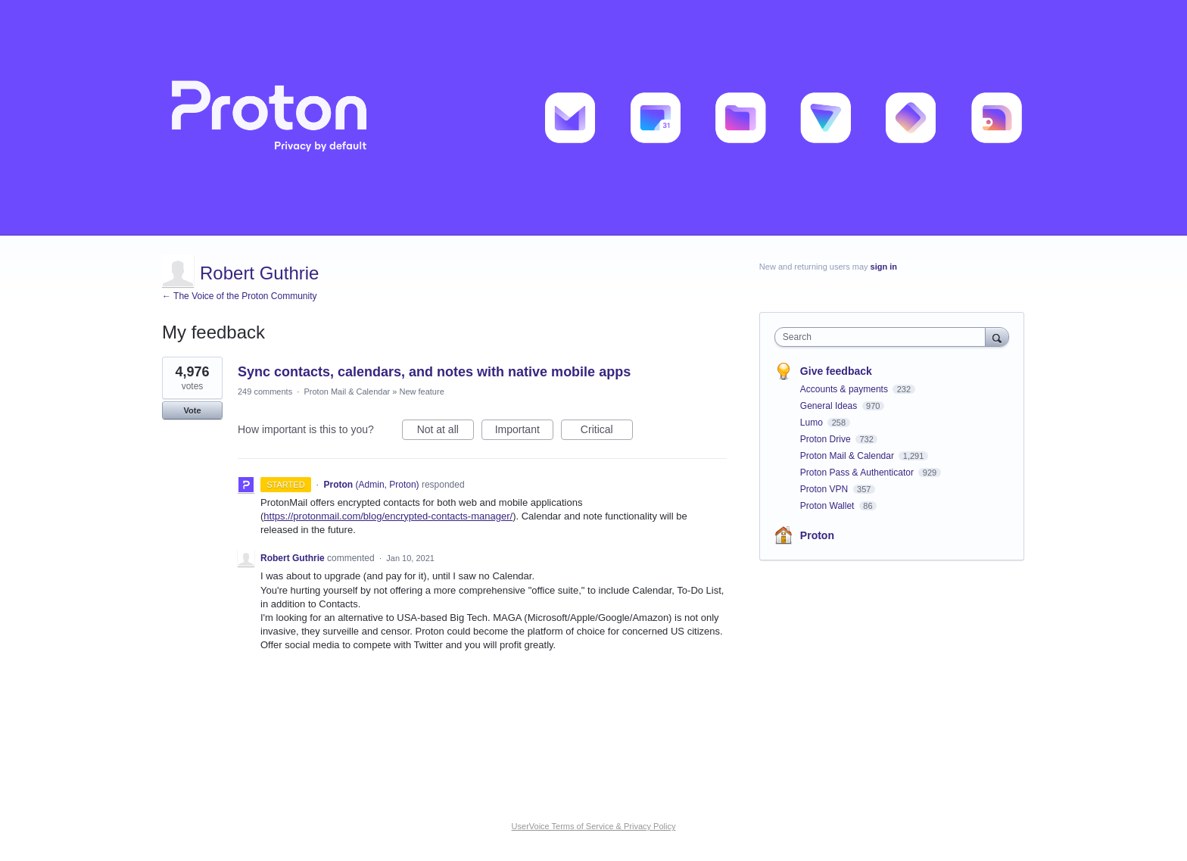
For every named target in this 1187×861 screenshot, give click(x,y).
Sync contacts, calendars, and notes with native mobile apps (434, 371)
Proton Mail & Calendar (347, 391)
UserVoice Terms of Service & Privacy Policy (594, 826)
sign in (884, 266)
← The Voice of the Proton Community (239, 296)
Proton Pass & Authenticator (858, 472)
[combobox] (884, 337)
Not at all (445, 431)
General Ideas (830, 406)
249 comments (265, 391)
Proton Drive (826, 439)
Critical (607, 431)
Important (524, 431)
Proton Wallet (828, 506)
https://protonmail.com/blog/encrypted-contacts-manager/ (387, 516)
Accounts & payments (845, 389)
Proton (817, 535)
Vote (192, 410)
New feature (421, 391)
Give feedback (836, 371)
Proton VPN (825, 489)
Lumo (812, 422)
